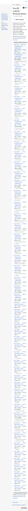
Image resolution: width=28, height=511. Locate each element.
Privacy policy (15, 502)
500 (16, 39)
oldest (18, 36)
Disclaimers (23, 504)
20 (19, 38)
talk (15, 49)
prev (18, 44)
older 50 (16, 38)
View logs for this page (18, 16)
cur (15, 53)
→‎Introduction (18, 350)
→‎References (18, 73)
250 (13, 39)
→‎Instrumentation (19, 170)
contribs (19, 49)
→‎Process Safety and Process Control (20, 83)
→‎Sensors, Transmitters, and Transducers (20, 198)
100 (24, 38)
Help (26, 7)
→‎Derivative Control (19, 410)
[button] (20, 19)
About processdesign (16, 504)
